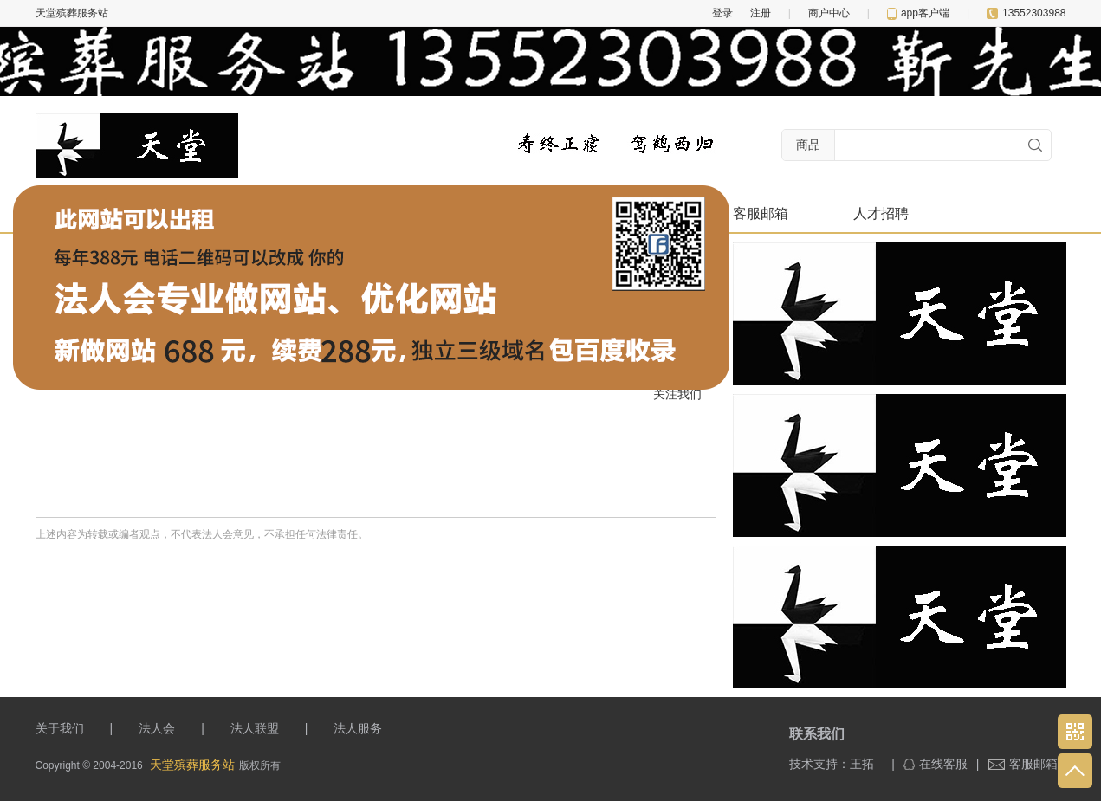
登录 (722, 13)
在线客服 (935, 764)
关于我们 (60, 728)
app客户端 (918, 13)
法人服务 (358, 728)
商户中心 (829, 13)
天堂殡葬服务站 (192, 765)
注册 (760, 13)
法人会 (157, 728)
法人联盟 (254, 728)
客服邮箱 (760, 213)
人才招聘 (881, 213)
